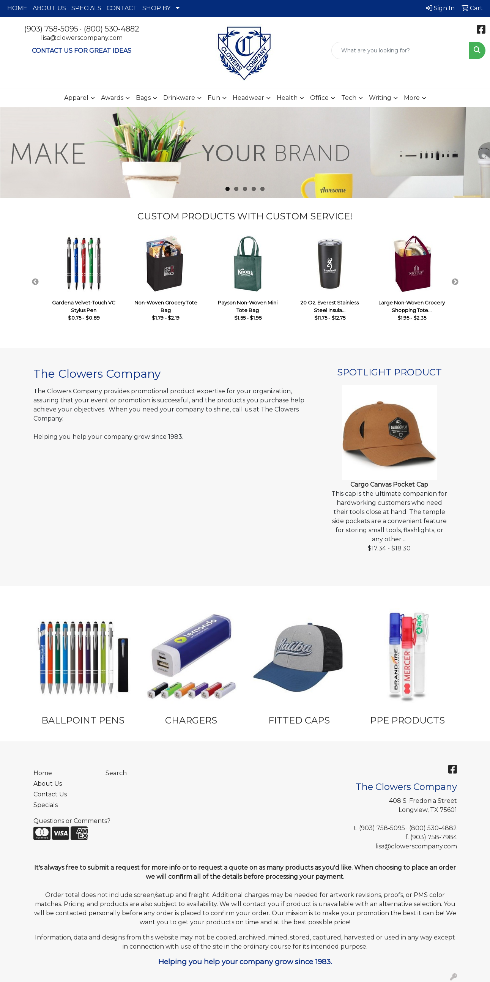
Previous (35, 282)
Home (42, 773)
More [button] (412, 97)
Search (116, 773)
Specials (45, 805)
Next (455, 282)
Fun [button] (214, 97)
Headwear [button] (248, 97)
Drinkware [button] (179, 97)
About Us (47, 783)
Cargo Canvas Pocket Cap (389, 484)
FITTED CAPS (299, 720)
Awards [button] (112, 97)
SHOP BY (156, 8)
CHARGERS (191, 720)
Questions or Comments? (71, 820)
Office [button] (319, 97)
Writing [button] (380, 97)
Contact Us (50, 794)
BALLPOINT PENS (82, 720)
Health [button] (287, 97)
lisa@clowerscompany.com (82, 37)
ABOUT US (49, 8)
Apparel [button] (76, 97)
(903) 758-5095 (51, 28)
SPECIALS (86, 8)
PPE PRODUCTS (407, 720)
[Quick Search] (400, 50)
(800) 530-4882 (111, 28)
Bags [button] (143, 97)
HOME (17, 8)
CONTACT (122, 8)
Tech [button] (348, 97)
